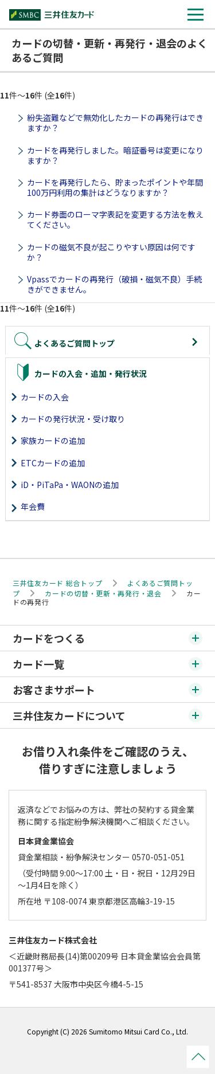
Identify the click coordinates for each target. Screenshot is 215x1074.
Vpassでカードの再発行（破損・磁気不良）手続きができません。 (114, 284)
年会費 (33, 506)
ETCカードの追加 (53, 463)
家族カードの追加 (53, 440)
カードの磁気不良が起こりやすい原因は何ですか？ (111, 252)
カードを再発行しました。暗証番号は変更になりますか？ (115, 155)
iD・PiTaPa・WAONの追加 (70, 484)
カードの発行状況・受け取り (73, 418)
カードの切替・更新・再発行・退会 (103, 593)
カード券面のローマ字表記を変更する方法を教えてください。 (115, 219)
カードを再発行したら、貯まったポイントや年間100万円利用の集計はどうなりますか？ (115, 187)
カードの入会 (45, 397)
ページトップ (197, 1056)
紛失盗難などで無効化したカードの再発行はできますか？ (115, 122)
